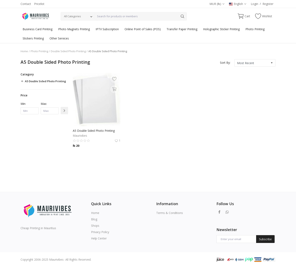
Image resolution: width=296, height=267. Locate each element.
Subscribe (265, 239)
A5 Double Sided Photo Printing (94, 131)
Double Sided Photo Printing (68, 51)
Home (24, 51)
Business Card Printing (37, 29)
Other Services (59, 38)
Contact (26, 4)
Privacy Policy (100, 232)
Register (267, 4)
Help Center (99, 238)
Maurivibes (80, 136)
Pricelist (39, 4)
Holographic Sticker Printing (221, 29)
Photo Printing (255, 29)
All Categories (72, 16)
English (238, 4)
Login (254, 4)
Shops (95, 226)
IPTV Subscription (107, 29)
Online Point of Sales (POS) (143, 29)
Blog (94, 219)
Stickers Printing (33, 38)
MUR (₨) (217, 4)
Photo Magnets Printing (74, 29)
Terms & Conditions (169, 213)
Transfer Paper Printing (181, 29)
